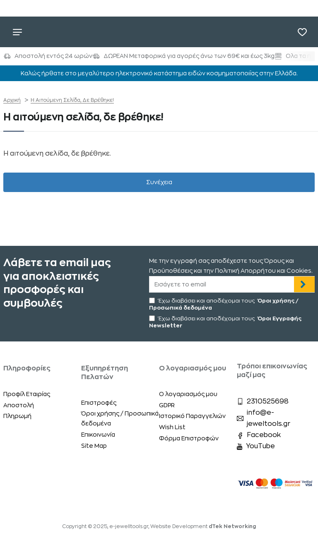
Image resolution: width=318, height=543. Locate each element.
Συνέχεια (159, 182)
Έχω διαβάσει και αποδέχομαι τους (224, 304)
